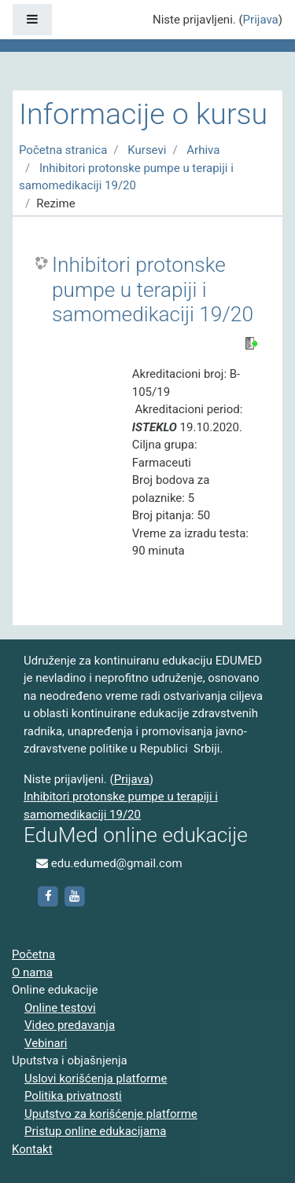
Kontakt (32, 1149)
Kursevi (146, 150)
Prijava (260, 20)
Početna (33, 954)
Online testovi (60, 1008)
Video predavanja (69, 1025)
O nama (32, 972)
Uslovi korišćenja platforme (95, 1078)
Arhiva (202, 150)
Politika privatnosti (73, 1096)
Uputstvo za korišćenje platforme (110, 1114)
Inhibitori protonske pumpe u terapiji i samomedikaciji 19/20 (152, 289)
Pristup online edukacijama (95, 1131)
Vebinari (45, 1043)
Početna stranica (63, 150)
